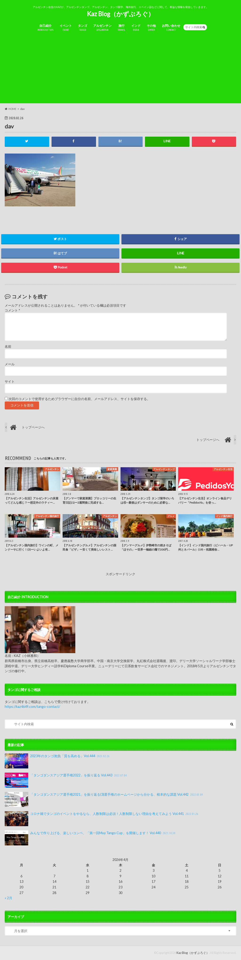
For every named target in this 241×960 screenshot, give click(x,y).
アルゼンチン (102, 28)
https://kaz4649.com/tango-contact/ (32, 707)
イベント (66, 28)
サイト (10, 381)
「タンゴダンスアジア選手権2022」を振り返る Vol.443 (66, 780)
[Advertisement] (120, 70)
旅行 (121, 28)
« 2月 (8, 898)
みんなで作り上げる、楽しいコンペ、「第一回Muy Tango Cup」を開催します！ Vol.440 (90, 837)
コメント (12, 310)
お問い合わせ (171, 28)
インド (136, 28)
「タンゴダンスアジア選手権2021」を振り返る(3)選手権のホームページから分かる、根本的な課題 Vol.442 (104, 799)
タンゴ (82, 28)
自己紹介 (45, 28)
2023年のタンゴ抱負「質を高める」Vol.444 (57, 760)
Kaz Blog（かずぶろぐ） (120, 14)
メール (10, 364)
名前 (8, 346)
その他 (151, 28)
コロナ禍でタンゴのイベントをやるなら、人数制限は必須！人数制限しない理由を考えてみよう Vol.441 (102, 818)
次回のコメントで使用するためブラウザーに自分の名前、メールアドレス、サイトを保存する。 (79, 399)
